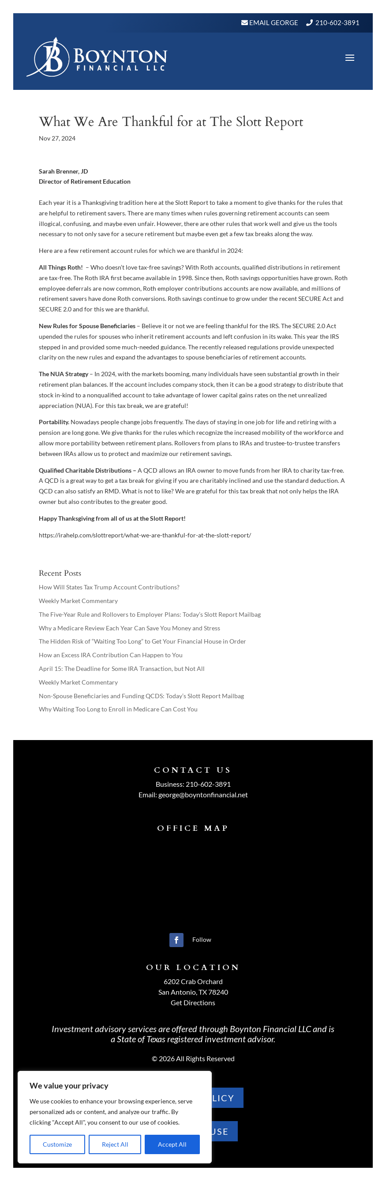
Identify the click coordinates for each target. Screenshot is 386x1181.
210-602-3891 (337, 22)
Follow (201, 939)
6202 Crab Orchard (193, 981)
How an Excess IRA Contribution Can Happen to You (111, 655)
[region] (115, 1117)
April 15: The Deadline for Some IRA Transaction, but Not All (122, 668)
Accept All (172, 1144)
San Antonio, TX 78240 (193, 992)
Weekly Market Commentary (78, 600)
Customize (57, 1144)
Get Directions (193, 1002)
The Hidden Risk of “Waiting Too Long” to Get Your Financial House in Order (142, 641)
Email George (273, 22)
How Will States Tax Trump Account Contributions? (109, 587)
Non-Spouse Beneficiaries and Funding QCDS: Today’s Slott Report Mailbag (141, 696)
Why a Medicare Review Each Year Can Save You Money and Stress (129, 628)
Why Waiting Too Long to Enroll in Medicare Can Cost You (118, 709)
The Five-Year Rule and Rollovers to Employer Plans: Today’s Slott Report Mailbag (150, 614)
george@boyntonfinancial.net (203, 794)
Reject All (115, 1144)
